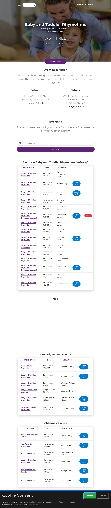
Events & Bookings (85, 4)
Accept (90, 496)
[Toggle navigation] (19, 4)
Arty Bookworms (27, 453)
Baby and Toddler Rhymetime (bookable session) (28, 215)
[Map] (55, 324)
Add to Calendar (35, 103)
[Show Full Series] (86, 162)
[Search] (27, 5)
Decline (103, 496)
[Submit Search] (34, 5)
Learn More (33, 505)
